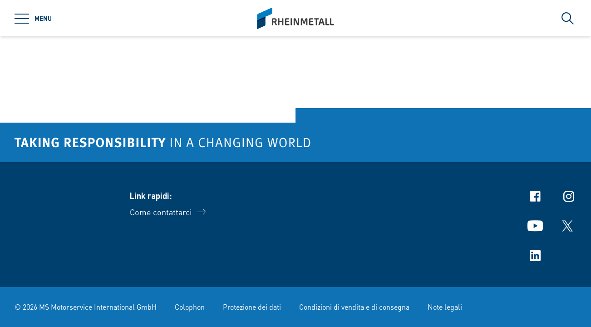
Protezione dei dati (252, 307)
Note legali (445, 307)
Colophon (190, 307)
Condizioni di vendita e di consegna (354, 307)
